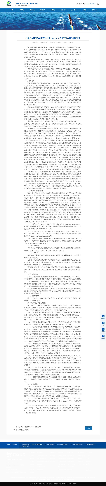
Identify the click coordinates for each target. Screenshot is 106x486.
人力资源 (84, 10)
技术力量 (32, 469)
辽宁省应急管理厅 (49, 444)
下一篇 (21, 430)
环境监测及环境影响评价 (43, 461)
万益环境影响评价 (61, 464)
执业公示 (70, 469)
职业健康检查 (40, 464)
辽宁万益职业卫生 (61, 458)
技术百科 (73, 10)
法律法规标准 (81, 455)
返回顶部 (103, 337)
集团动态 (52, 455)
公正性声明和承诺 (72, 464)
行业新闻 (52, 458)
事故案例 (80, 461)
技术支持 (68, 483)
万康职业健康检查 (61, 467)
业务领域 (32, 10)
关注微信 (103, 330)
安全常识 (80, 458)
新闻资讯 (42, 10)
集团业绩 (53, 10)
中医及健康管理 (40, 467)
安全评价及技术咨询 (42, 455)
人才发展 (88, 458)
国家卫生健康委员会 (37, 444)
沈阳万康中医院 (25, 446)
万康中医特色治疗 (61, 469)
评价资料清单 (71, 467)
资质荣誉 (32, 467)
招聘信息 (88, 461)
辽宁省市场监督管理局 (62, 444)
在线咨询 (103, 317)
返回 (88, 428)
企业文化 (32, 458)
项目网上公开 (71, 455)
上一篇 (27, 427)
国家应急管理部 (25, 444)
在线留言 (88, 470)
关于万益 (22, 10)
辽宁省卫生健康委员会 (77, 444)
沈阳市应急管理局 (90, 444)
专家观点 (52, 461)
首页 (11, 10)
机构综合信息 (71, 458)
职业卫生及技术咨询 (42, 458)
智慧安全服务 (40, 469)
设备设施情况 (71, 461)
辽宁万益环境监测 (61, 461)
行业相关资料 (81, 464)
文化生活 (32, 461)
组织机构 (32, 455)
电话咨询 (103, 324)
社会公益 (32, 464)
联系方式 (88, 467)
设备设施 (32, 472)
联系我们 (94, 10)
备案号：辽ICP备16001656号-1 (57, 483)
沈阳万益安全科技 (61, 455)
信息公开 (63, 10)
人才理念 (88, 455)
